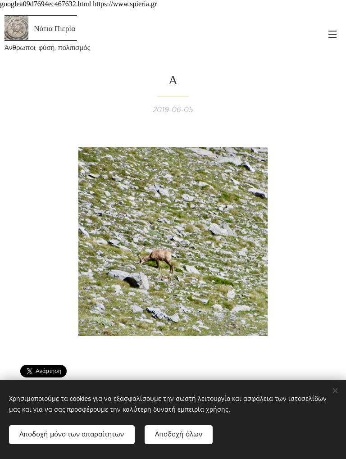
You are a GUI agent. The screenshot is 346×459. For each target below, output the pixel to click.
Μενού (332, 34)
